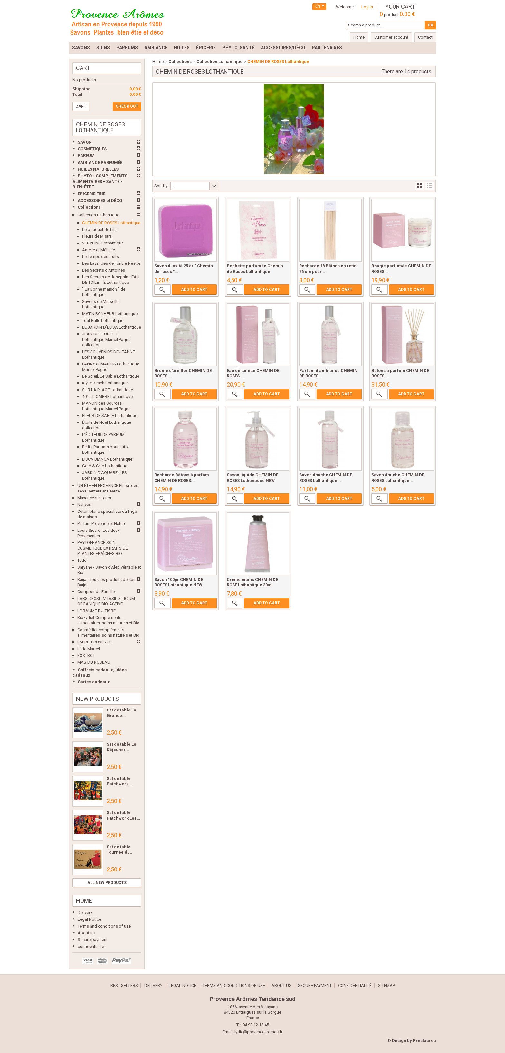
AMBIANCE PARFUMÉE (100, 162)
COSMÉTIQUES (92, 148)
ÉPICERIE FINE (91, 193)
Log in (367, 7)
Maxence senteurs (94, 497)
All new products (107, 882)
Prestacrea (424, 1040)
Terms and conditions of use (104, 926)
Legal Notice (89, 919)
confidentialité (91, 946)
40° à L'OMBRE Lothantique (107, 396)
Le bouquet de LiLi (99, 229)
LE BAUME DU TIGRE (96, 610)
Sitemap (386, 985)
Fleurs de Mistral (97, 236)
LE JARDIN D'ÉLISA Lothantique (111, 327)
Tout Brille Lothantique (102, 320)
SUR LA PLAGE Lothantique (107, 389)
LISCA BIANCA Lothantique (107, 459)
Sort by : (161, 186)
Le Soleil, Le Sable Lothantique (110, 376)
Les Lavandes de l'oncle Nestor (111, 263)
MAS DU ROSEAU (93, 662)
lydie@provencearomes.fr (258, 1031)
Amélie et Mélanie (98, 249)
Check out (127, 106)
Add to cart (194, 289)
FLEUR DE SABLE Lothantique (109, 415)
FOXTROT (86, 655)
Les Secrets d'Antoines (103, 270)
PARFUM (86, 155)
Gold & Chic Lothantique (104, 465)
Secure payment (93, 939)
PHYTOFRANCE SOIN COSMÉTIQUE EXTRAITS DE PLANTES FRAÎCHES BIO (102, 548)
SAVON (85, 142)
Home (84, 900)
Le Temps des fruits (100, 256)
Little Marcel (88, 648)
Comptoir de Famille (96, 591)
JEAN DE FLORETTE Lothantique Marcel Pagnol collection (107, 339)
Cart (83, 68)
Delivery (85, 912)
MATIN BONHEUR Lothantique (110, 313)
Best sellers (124, 985)
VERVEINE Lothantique (103, 243)
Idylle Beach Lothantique (105, 383)
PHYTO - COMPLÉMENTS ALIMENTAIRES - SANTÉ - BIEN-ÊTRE (99, 181)
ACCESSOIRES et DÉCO (100, 200)
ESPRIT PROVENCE (94, 642)
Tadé (81, 560)
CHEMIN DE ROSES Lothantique (111, 222)
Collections (89, 207)
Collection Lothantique (98, 215)
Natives (84, 504)
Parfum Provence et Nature (101, 523)
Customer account (391, 37)
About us (86, 932)
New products (97, 698)
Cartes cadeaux (94, 682)
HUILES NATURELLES (98, 169)
